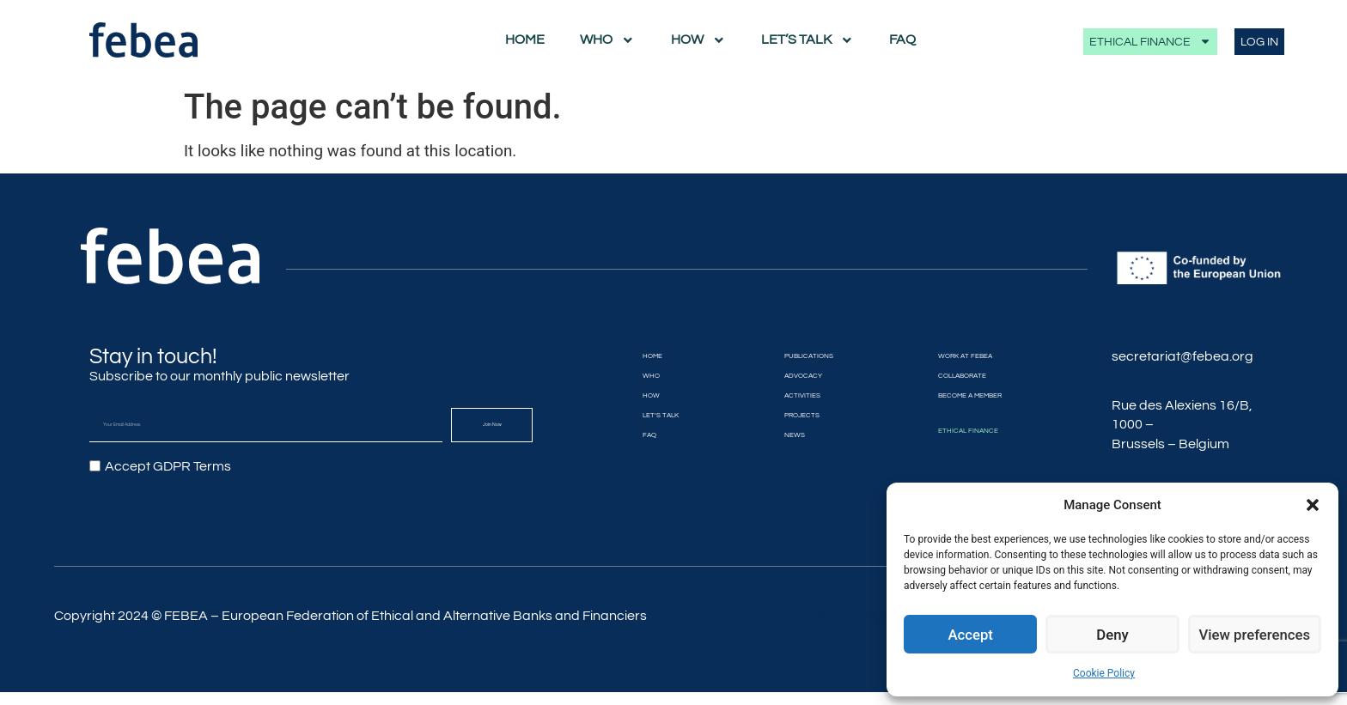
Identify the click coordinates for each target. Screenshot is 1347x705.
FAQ (902, 39)
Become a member (977, 396)
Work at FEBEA (965, 356)
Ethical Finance (1150, 41)
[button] (1312, 505)
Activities (779, 396)
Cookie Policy (1104, 673)
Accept (970, 634)
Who (607, 40)
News (764, 435)
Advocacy (781, 376)
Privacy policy (844, 629)
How (698, 40)
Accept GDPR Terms (168, 466)
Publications (792, 356)
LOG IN (1259, 41)
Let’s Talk (807, 40)
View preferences (1254, 634)
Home (525, 39)
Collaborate (961, 376)
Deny (1112, 634)
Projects (779, 415)
